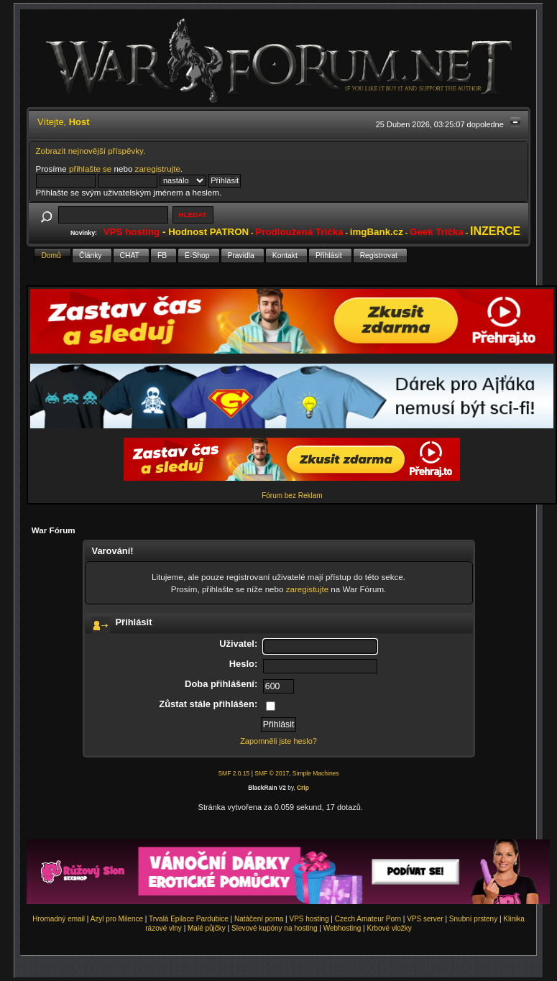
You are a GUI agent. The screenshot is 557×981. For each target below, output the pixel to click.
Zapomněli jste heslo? (278, 741)
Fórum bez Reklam (292, 495)
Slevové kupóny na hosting (274, 928)
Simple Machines (316, 773)
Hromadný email (58, 919)
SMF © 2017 (271, 773)
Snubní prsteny (473, 919)
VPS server (425, 919)
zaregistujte (307, 589)
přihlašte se (90, 168)
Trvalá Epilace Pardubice (189, 919)
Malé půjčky (207, 928)
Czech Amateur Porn (368, 919)
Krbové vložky (389, 928)
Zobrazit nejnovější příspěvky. (91, 150)
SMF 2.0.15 (233, 773)
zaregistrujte (157, 168)
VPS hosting (309, 919)
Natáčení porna (258, 919)
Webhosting (342, 928)
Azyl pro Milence (117, 919)
